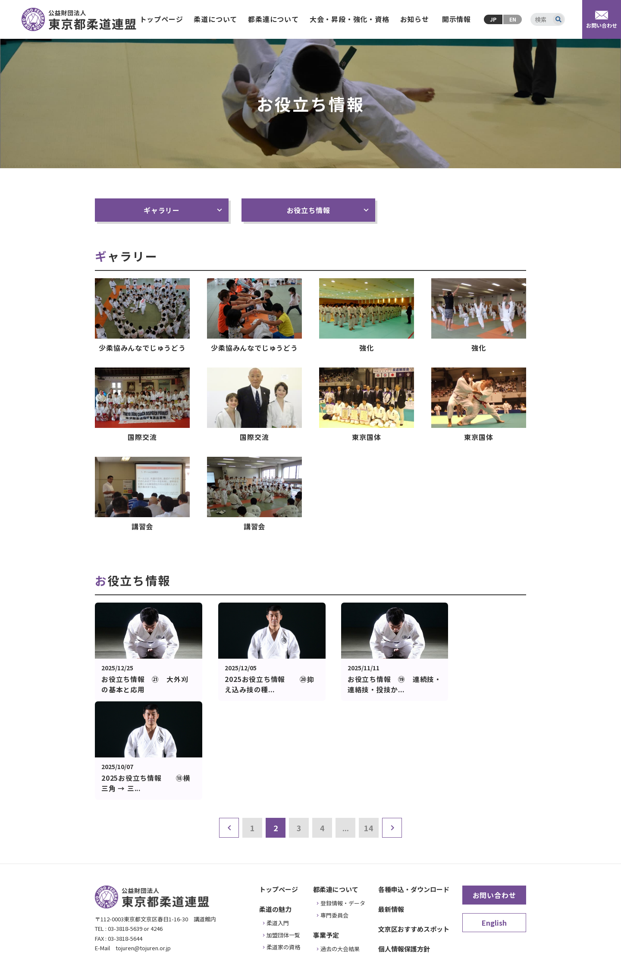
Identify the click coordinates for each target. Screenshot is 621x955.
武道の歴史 (281, 872)
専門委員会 (334, 816)
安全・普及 (281, 860)
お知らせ (414, 19)
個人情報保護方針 (404, 849)
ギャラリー (162, 210)
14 (368, 729)
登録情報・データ (342, 804)
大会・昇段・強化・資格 (349, 19)
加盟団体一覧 (283, 836)
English (494, 824)
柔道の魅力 (275, 810)
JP (493, 19)
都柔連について (273, 19)
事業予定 (326, 836)
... (345, 729)
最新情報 (391, 810)
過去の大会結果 (340, 850)
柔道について (215, 19)
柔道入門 (278, 824)
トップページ (161, 19)
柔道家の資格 (283, 848)
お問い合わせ (494, 796)
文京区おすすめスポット (413, 830)
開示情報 (456, 19)
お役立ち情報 (308, 210)
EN (512, 19)
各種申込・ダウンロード (413, 790)
